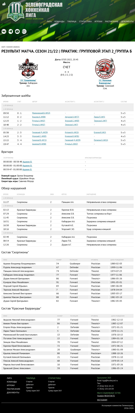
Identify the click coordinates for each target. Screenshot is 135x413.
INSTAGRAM (102, 400)
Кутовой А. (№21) (72, 132)
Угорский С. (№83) (72, 121)
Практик (29, 388)
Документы (127, 21)
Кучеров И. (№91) (72, 136)
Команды (59, 21)
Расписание (111, 21)
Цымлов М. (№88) (39, 144)
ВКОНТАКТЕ (109, 395)
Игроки (98, 21)
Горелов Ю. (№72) (39, 140)
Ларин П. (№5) (99, 117)
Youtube (100, 395)
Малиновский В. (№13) (41, 113)
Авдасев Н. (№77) (72, 117)
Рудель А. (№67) (38, 121)
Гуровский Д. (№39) (40, 132)
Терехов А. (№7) (100, 121)
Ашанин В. (27, 161)
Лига (49, 21)
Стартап (29, 382)
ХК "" (28, 80)
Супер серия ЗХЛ (33, 391)
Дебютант (30, 385)
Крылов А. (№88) (39, 117)
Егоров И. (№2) (100, 132)
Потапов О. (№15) (101, 140)
